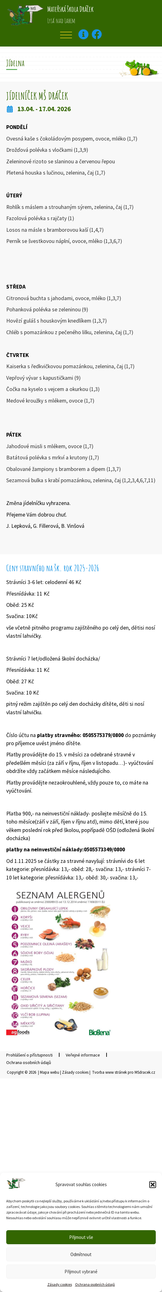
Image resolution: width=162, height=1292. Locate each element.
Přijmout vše (81, 1237)
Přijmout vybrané (81, 1272)
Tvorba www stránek (109, 1072)
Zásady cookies (59, 1284)
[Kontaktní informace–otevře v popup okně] (83, 34)
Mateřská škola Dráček (70, 9)
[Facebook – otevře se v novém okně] (97, 34)
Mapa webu (49, 1072)
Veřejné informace (83, 1055)
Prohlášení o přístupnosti (29, 1055)
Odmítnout (81, 1254)
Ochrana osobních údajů (95, 1284)
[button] (153, 1184)
